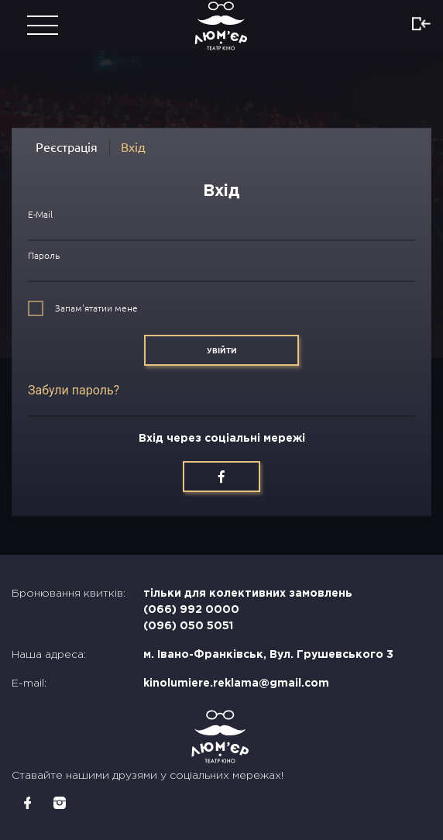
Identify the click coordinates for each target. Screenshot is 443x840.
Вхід (133, 147)
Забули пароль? (73, 390)
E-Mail (40, 214)
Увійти (222, 350)
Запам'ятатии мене (96, 308)
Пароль (44, 255)
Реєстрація (67, 147)
